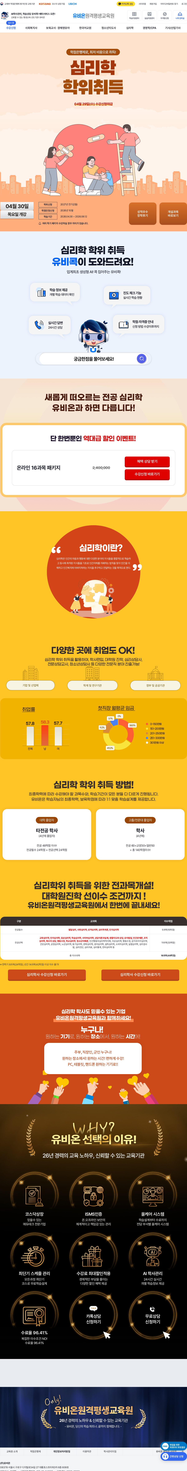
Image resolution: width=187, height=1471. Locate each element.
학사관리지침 (110, 1452)
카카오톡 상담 (127, 4)
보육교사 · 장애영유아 (58, 28)
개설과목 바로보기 (174, 213)
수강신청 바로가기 (147, 475)
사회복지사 (31, 28)
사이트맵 (142, 4)
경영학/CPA (149, 28)
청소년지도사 (109, 28)
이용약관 (87, 1452)
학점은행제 (35, 1452)
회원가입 (153, 4)
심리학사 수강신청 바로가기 (47, 976)
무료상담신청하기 (152, 1320)
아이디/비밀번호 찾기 (169, 4)
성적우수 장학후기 (146, 213)
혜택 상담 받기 (147, 462)
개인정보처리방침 (61, 1452)
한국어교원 (85, 28)
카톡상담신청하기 (93, 1320)
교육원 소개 (12, 1452)
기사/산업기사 (173, 28)
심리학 (130, 28)
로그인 (184, 4)
